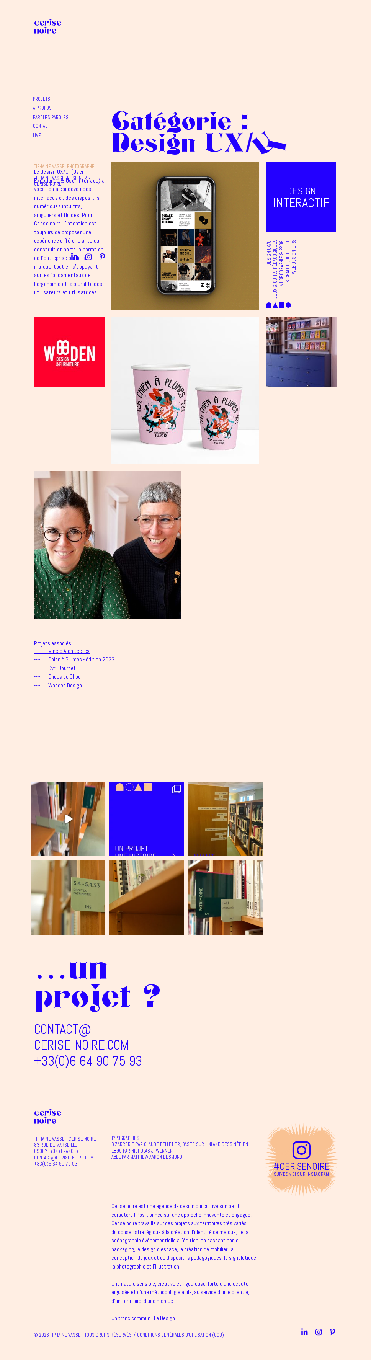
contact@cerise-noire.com (81, 1037)
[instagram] (320, 25)
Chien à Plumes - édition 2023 (74, 659)
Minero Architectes (62, 651)
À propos (119, 31)
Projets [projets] (118, 22)
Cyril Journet (55, 668)
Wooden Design (58, 685)
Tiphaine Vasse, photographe (219, 12)
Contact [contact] (118, 49)
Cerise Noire (47, 26)
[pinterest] (334, 25)
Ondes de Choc (57, 676)
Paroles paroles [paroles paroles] (128, 40)
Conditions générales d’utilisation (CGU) (180, 1335)
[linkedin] (306, 25)
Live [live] (114, 58)
